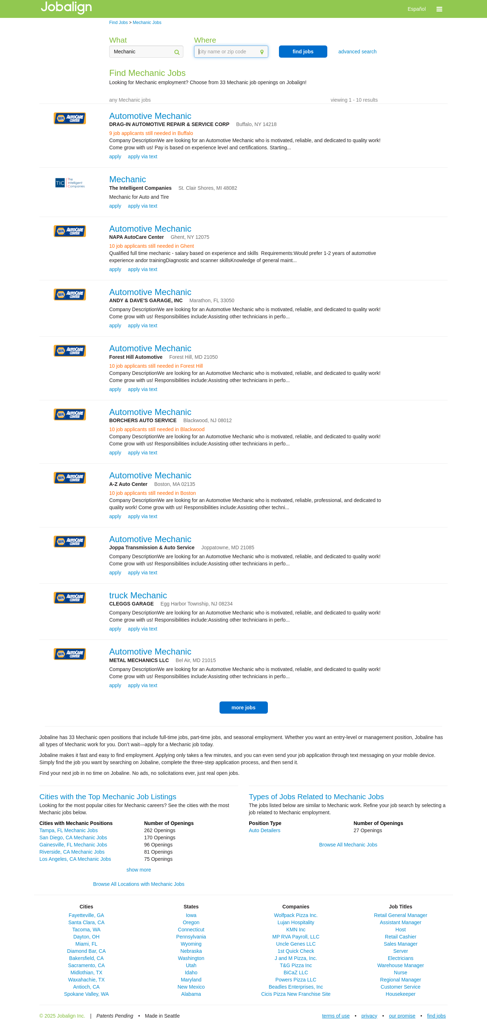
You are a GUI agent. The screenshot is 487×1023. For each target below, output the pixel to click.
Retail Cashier (400, 937)
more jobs (244, 707)
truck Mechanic (138, 595)
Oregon (191, 922)
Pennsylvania (191, 937)
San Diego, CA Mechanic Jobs (73, 837)
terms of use (335, 1016)
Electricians (401, 958)
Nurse (400, 972)
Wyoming (191, 944)
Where (205, 40)
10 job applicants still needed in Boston (152, 493)
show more (138, 870)
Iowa (191, 915)
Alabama (191, 994)
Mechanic (127, 179)
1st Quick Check (296, 951)
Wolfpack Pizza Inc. (296, 915)
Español (417, 9)
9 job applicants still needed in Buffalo (151, 133)
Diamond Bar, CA (86, 951)
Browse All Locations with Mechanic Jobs (138, 884)
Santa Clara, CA (86, 922)
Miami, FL (86, 944)
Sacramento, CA (86, 965)
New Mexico (191, 987)
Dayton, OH (86, 937)
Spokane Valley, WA (86, 994)
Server (400, 951)
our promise (402, 1016)
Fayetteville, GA (86, 915)
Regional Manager (400, 980)
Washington (191, 958)
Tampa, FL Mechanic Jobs (68, 830)
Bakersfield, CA (86, 958)
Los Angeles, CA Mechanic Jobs (75, 859)
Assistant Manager (400, 922)
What (118, 40)
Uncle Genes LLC (296, 944)
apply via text (142, 156)
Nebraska (191, 951)
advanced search (357, 51)
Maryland (191, 980)
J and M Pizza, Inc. (296, 958)
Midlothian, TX (86, 972)
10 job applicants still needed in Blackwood (156, 429)
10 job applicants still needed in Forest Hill (156, 366)
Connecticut (191, 929)
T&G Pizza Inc (296, 965)
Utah (191, 965)
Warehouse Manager (400, 965)
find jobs (303, 51)
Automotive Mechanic (150, 116)
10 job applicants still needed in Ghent (151, 246)
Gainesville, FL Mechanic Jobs (73, 845)
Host (400, 929)
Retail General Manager (400, 915)
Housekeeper (400, 994)
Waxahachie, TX (86, 980)
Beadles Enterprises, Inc (296, 987)
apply (115, 156)
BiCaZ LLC (296, 972)
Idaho (191, 972)
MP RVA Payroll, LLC (295, 937)
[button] (439, 9)
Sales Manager (401, 944)
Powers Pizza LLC (295, 980)
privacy (369, 1016)
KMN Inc (295, 929)
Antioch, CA (86, 987)
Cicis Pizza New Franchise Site (296, 994)
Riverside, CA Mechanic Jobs (72, 852)
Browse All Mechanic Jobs (348, 845)
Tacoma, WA (86, 929)
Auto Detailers (264, 830)
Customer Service (400, 987)
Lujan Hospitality (296, 922)
